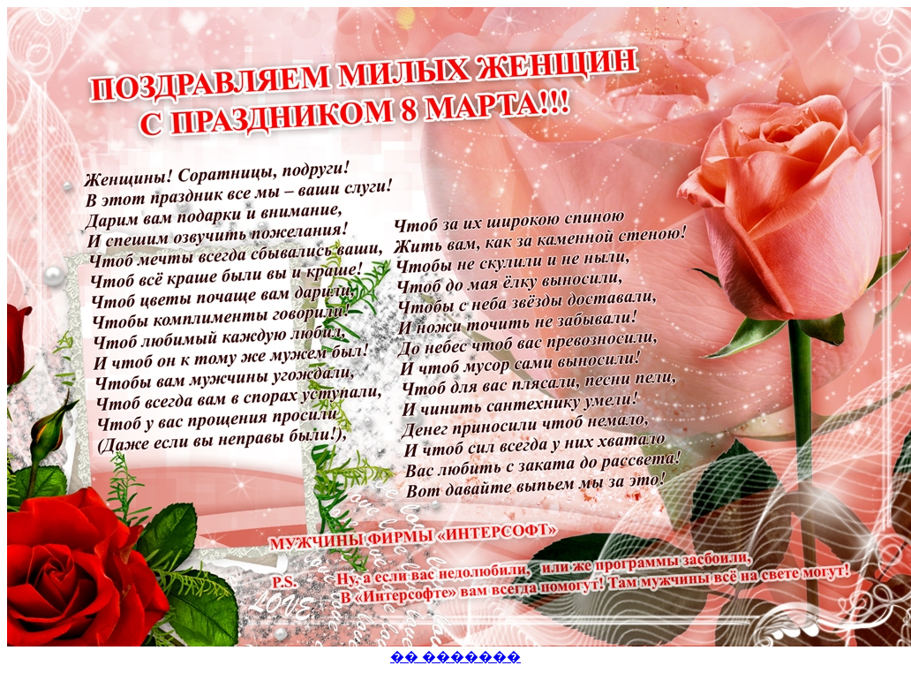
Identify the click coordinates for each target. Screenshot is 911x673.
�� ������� (455, 656)
